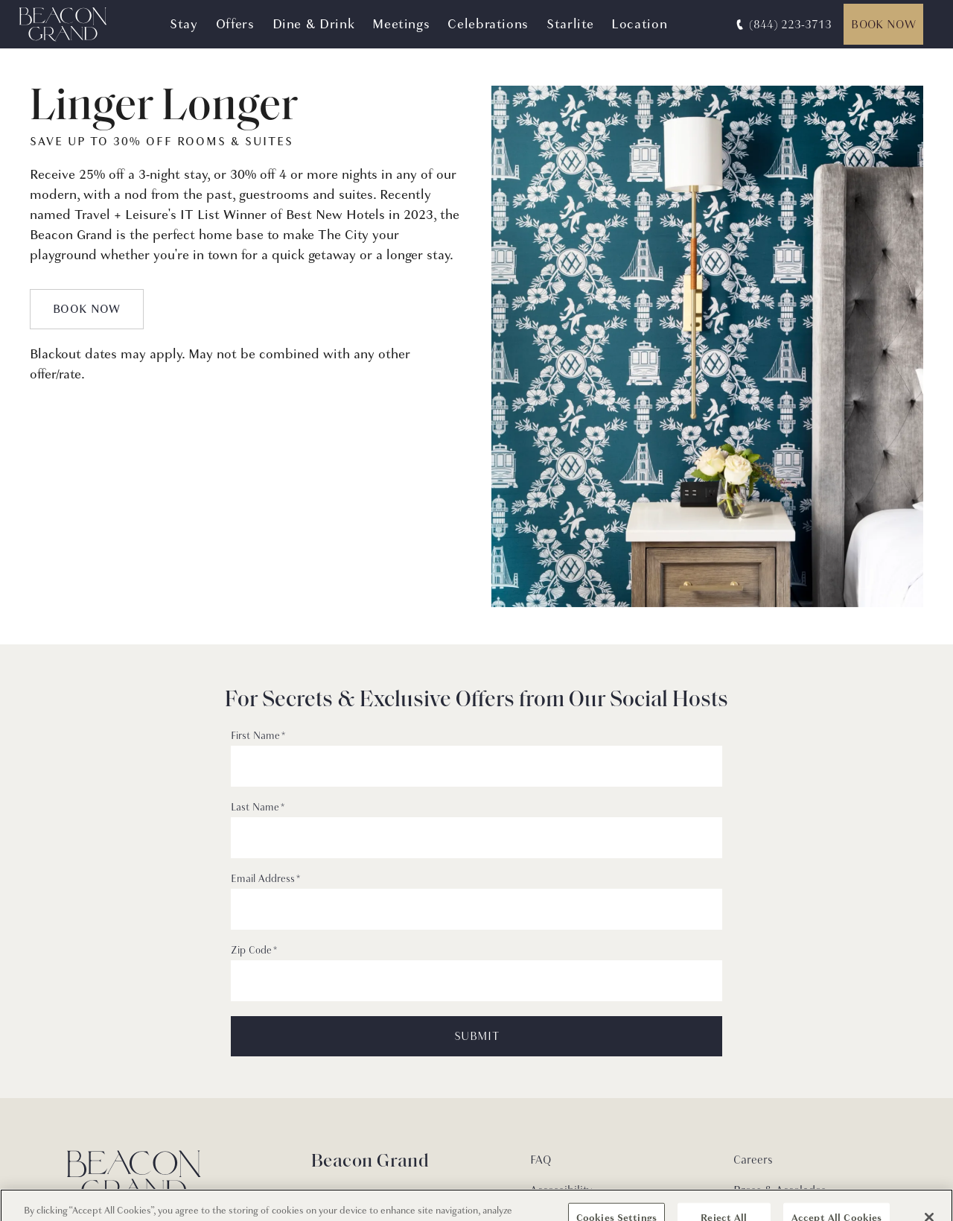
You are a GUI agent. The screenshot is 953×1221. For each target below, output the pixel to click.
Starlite (569, 24)
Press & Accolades (779, 1190)
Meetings (401, 24)
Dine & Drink (313, 24)
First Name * (258, 736)
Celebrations (488, 24)
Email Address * (265, 879)
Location (639, 24)
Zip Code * (254, 951)
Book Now (883, 24)
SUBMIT (476, 1036)
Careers (753, 1160)
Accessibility (561, 1190)
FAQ (540, 1160)
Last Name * (257, 808)
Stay (184, 24)
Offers (235, 24)
